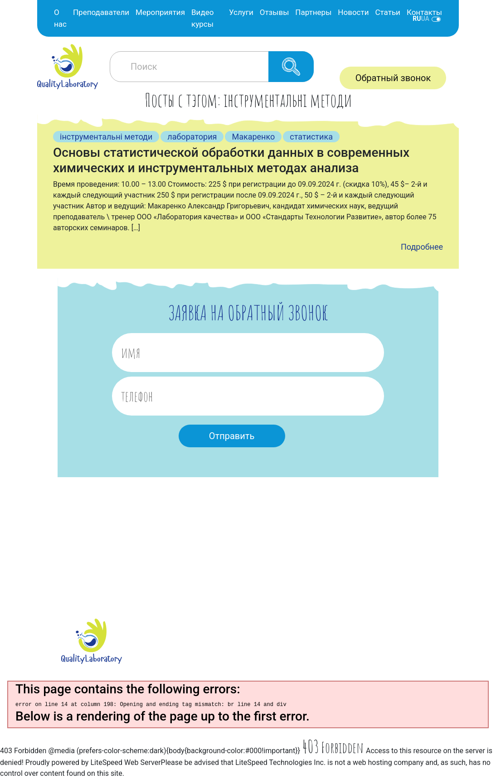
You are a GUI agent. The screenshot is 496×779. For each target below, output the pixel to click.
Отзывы (274, 12)
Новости (353, 12)
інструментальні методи (106, 136)
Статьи (387, 12)
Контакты (424, 12)
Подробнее (422, 247)
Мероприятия (160, 12)
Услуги (241, 12)
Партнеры (313, 12)
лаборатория (192, 136)
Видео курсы (202, 18)
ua (425, 18)
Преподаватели (101, 12)
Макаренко (253, 136)
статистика (311, 136)
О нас (60, 18)
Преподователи (202, 638)
